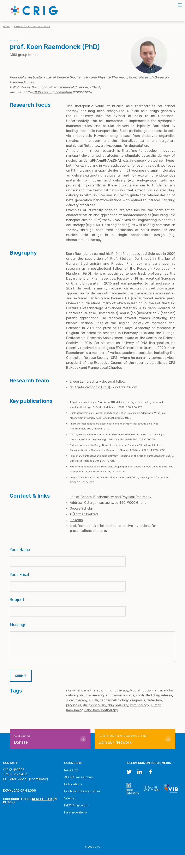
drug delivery (118, 705)
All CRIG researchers (79, 777)
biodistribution (141, 690)
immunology (139, 705)
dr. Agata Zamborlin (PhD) (90, 387)
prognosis (73, 705)
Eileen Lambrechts (84, 381)
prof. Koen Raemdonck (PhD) (32, 26)
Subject (17, 599)
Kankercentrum (75, 812)
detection (154, 700)
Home (6, 26)
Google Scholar (81, 508)
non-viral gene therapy (84, 690)
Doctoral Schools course (82, 791)
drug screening (92, 695)
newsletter (42, 799)
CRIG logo (28, 790)
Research (71, 770)
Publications (73, 784)
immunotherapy (116, 690)
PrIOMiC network (76, 805)
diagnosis (137, 700)
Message (18, 624)
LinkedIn (76, 520)
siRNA (93, 700)
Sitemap (70, 798)
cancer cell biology (114, 700)
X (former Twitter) (84, 514)
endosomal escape (120, 695)
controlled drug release (154, 695)
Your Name (20, 549)
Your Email (19, 574)
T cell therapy (76, 700)
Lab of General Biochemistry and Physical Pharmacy (110, 497)
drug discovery (94, 705)
